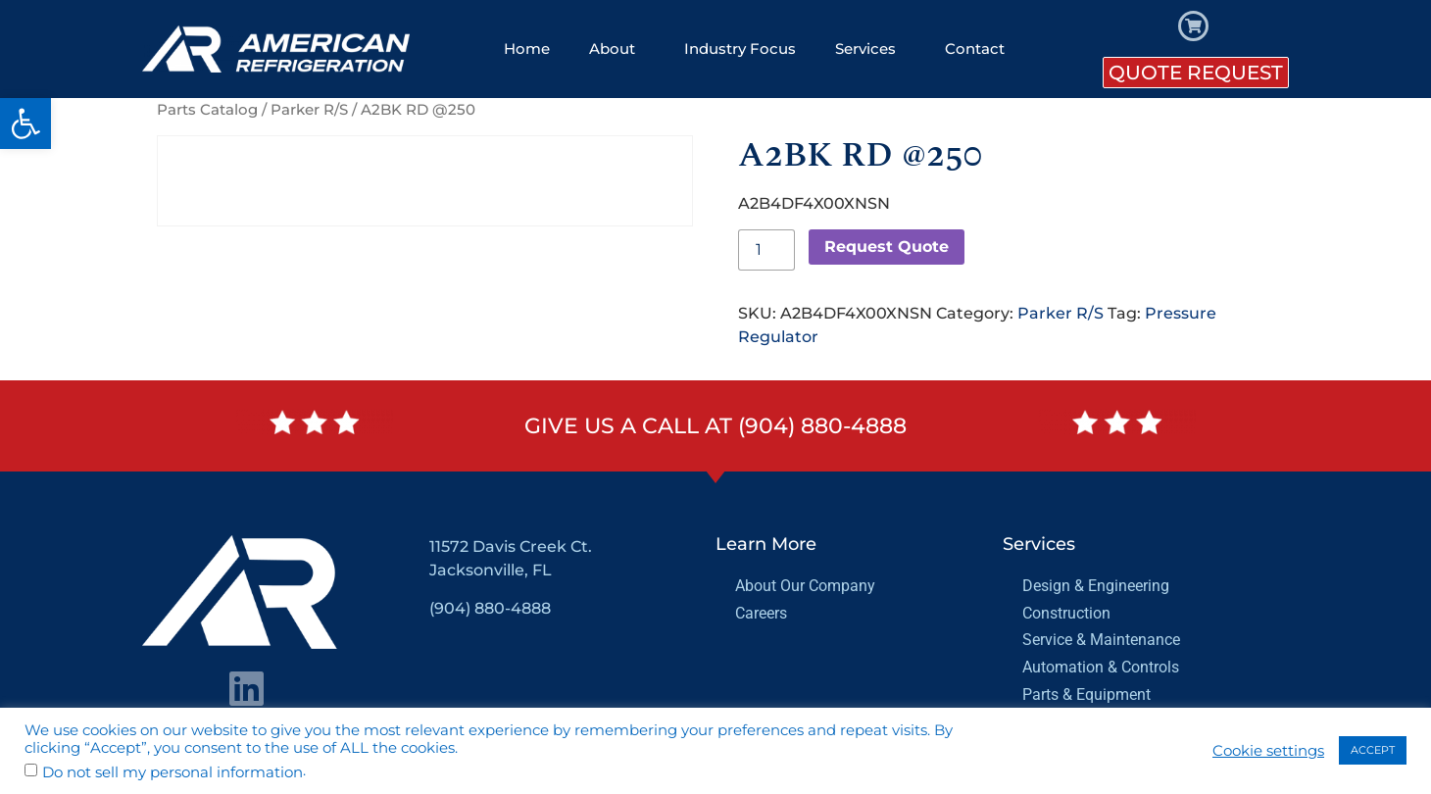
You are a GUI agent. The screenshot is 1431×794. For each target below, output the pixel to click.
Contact (975, 48)
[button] (25, 123)
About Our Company (805, 585)
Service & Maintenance (1101, 639)
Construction (1066, 613)
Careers (761, 613)
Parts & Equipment (1086, 694)
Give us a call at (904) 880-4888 (715, 426)
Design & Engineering (1095, 585)
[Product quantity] (766, 250)
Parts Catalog (207, 110)
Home (527, 48)
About (617, 49)
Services (870, 49)
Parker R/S (309, 110)
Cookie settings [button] (1268, 751)
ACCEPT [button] (1373, 750)
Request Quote (886, 246)
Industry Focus (740, 48)
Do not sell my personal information (172, 773)
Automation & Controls (1100, 667)
